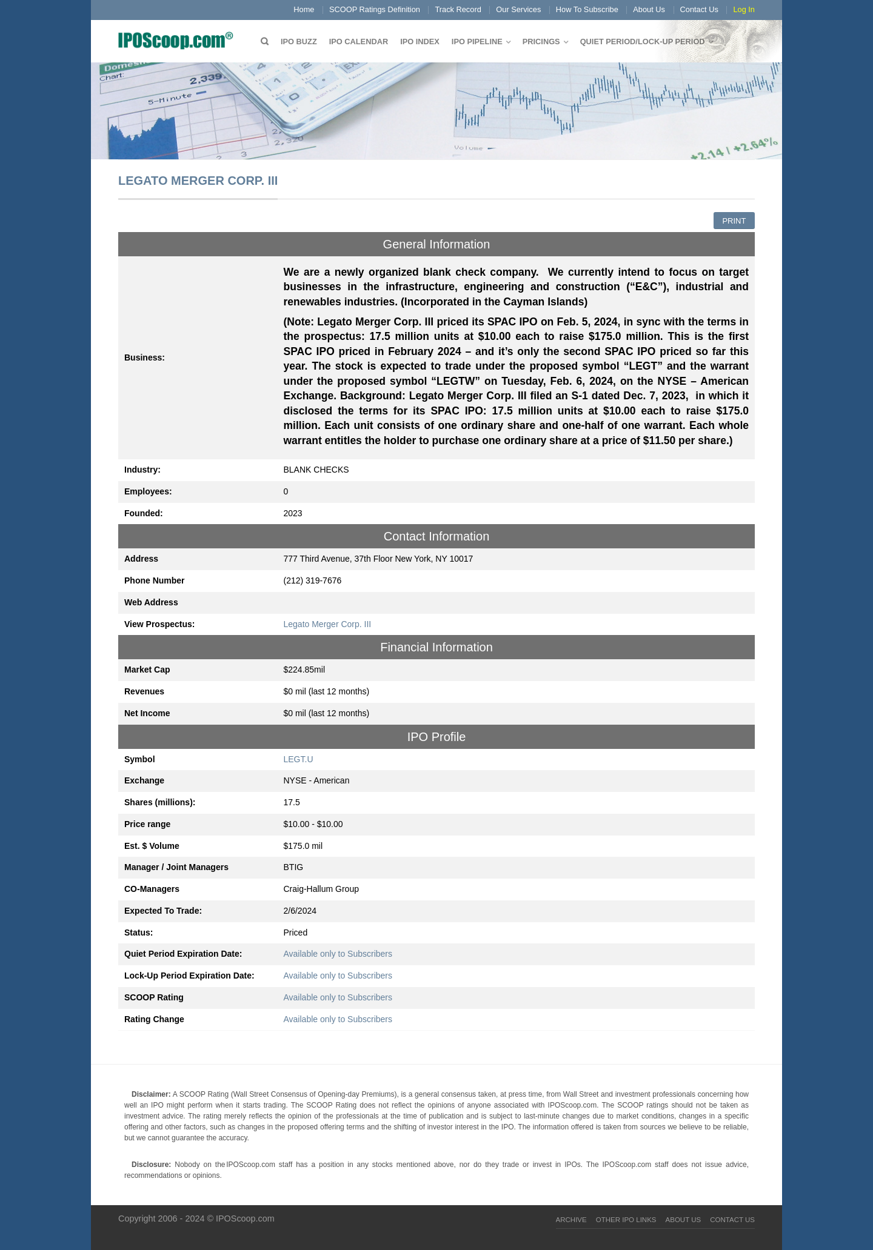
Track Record (458, 9)
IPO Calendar (358, 41)
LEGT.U (298, 759)
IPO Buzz (299, 41)
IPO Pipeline (477, 41)
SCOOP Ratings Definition (374, 9)
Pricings (541, 41)
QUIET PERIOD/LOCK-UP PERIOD (642, 41)
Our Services (518, 9)
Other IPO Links (626, 1219)
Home (303, 9)
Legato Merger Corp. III (328, 624)
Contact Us (699, 9)
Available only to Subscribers (338, 954)
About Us (649, 9)
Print (734, 220)
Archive (571, 1219)
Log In (744, 9)
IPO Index (420, 41)
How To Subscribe (587, 9)
